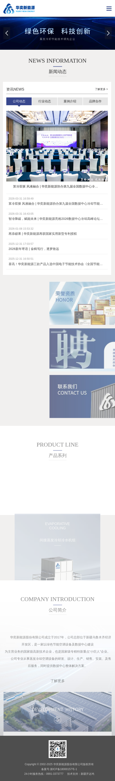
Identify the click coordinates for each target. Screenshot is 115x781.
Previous (6, 33)
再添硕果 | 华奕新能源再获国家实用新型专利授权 (39, 233)
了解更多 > (97, 89)
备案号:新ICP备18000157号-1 (59, 769)
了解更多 (57, 697)
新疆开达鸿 (87, 773)
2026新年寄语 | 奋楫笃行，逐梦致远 (30, 249)
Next (108, 33)
